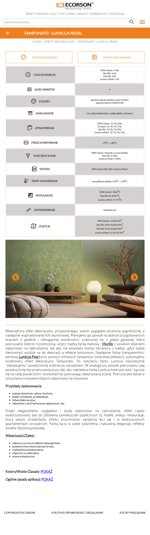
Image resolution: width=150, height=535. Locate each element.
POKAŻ (46, 471)
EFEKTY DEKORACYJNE (40, 13)
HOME (37, 41)
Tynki (61, 13)
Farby (71, 13)
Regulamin (95, 512)
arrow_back (8, 33)
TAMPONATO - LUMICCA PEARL (98, 41)
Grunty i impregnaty (92, 13)
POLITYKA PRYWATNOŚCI (68, 512)
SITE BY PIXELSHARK (133, 512)
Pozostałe (116, 13)
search (132, 22)
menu (142, 21)
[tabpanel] (75, 279)
